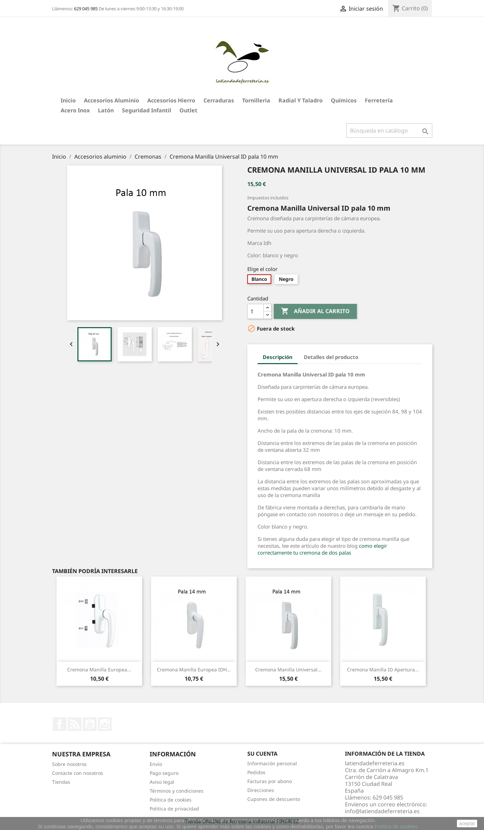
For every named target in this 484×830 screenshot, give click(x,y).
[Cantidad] (255, 311)
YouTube (90, 724)
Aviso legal (162, 782)
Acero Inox (75, 110)
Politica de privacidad (174, 808)
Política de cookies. (396, 826)
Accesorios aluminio (111, 100)
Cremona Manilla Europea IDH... (194, 669)
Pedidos (256, 772)
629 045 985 (86, 8)
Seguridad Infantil (146, 110)
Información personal (272, 763)
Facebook (59, 724)
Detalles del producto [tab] (331, 357)
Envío (156, 764)
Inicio (68, 100)
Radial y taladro (300, 100)
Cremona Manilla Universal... (288, 669)
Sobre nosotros (69, 764)
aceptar (467, 823)
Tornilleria (256, 100)
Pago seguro (164, 773)
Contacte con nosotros (77, 773)
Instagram (105, 724)
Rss (75, 724)
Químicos (344, 100)
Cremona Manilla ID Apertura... (383, 669)
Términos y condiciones (176, 791)
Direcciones (260, 790)
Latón (106, 110)
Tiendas (61, 782)
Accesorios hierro (171, 100)
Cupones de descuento (273, 799)
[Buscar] (389, 130)
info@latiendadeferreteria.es (382, 811)
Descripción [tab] (278, 357)
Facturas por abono (269, 781)
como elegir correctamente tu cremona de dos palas (322, 549)
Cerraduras (218, 100)
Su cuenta (262, 753)
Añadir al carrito (315, 311)
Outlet (188, 110)
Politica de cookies (170, 799)
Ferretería (379, 100)
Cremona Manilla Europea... (99, 669)
